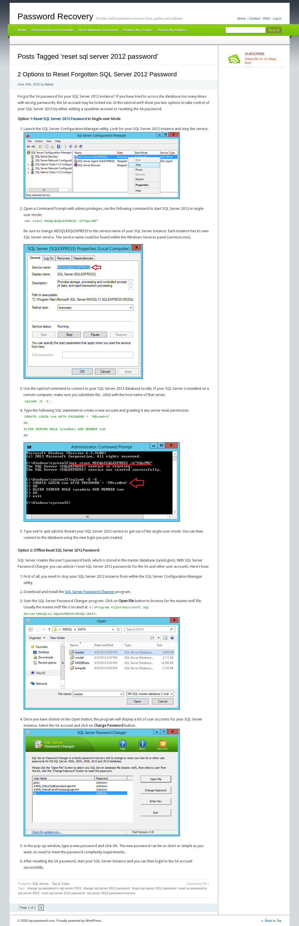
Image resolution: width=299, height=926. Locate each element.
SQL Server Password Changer (90, 592)
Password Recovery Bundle (53, 30)
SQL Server (40, 883)
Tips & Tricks (61, 883)
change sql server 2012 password (106, 888)
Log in (277, 18)
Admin (49, 84)
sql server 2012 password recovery (111, 893)
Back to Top (273, 920)
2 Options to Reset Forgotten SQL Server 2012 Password (97, 74)
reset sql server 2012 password (63, 893)
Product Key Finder (137, 30)
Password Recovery (56, 16)
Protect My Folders (171, 30)
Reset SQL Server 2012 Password (60, 119)
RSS (266, 18)
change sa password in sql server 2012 (54, 888)
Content (254, 18)
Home (241, 18)
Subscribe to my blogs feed (263, 58)
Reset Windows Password (98, 30)
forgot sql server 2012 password (154, 888)
